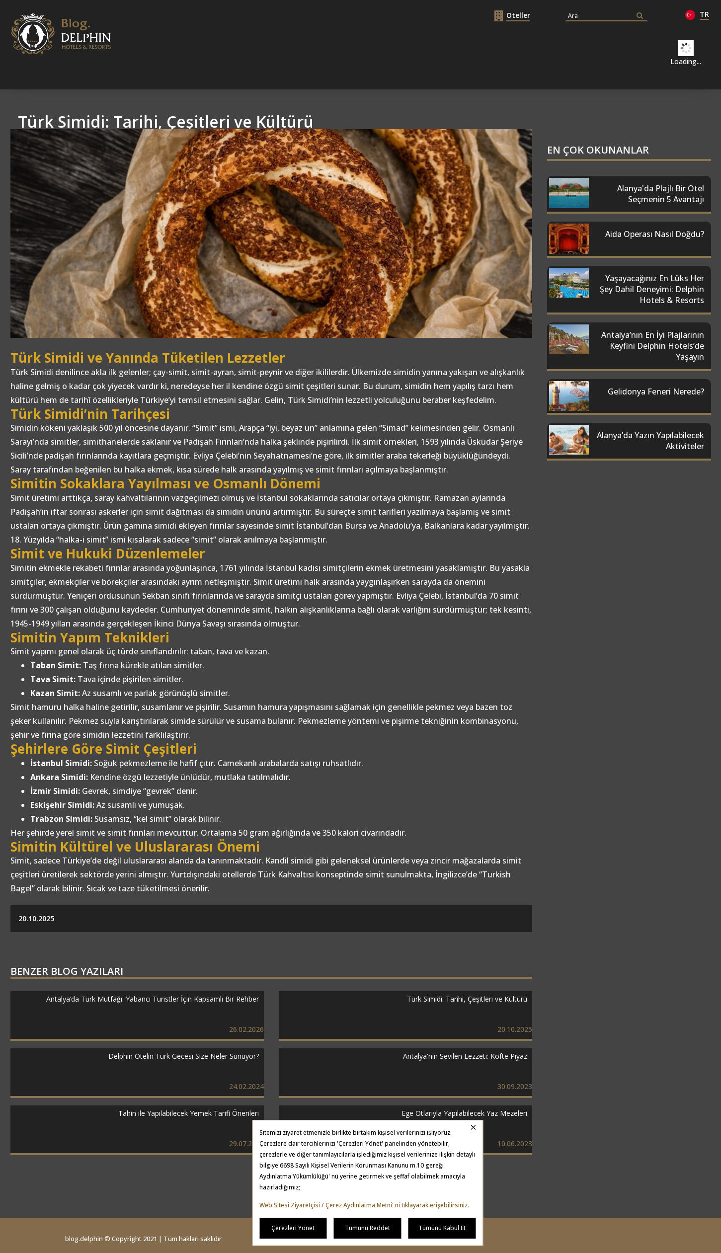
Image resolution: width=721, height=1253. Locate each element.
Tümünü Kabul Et (442, 1228)
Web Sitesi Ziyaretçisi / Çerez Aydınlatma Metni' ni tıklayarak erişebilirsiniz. (364, 1205)
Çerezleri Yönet (293, 1228)
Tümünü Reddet (367, 1228)
